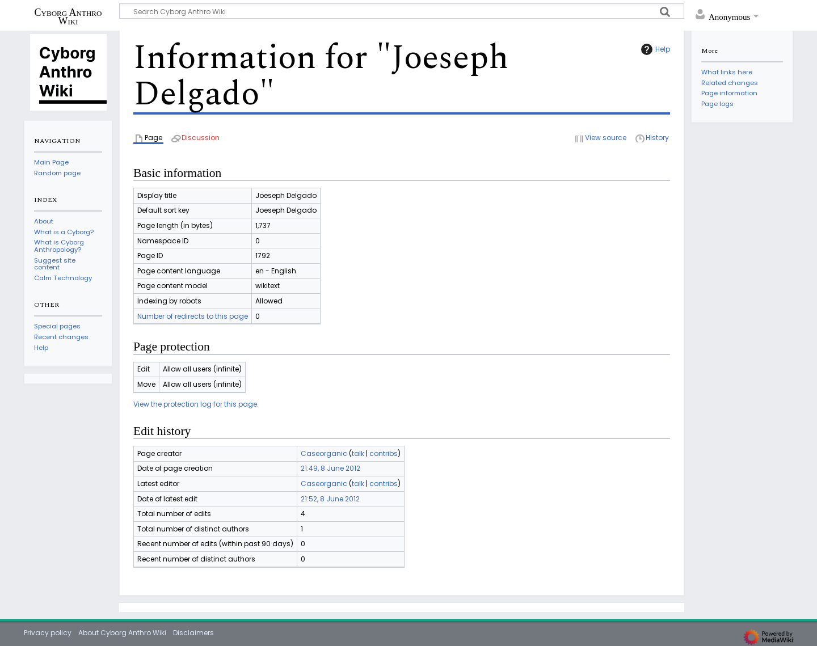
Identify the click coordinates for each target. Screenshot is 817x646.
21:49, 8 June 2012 (330, 468)
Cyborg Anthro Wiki (68, 16)
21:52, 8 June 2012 (330, 499)
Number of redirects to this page (192, 316)
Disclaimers (193, 632)
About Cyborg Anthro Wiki (122, 632)
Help (654, 49)
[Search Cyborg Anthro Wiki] (402, 11)
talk (358, 453)
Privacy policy (47, 632)
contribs (383, 453)
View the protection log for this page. (196, 404)
